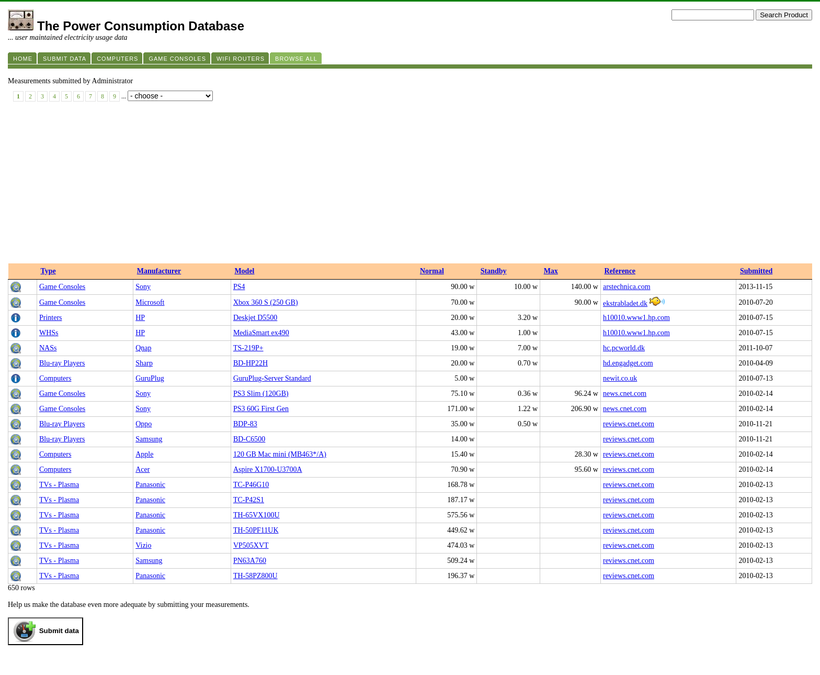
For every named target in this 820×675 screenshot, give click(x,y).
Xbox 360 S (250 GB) (265, 302)
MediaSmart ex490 (261, 333)
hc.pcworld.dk (624, 348)
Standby (494, 271)
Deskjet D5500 (255, 318)
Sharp (144, 363)
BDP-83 (245, 424)
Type (47, 271)
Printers (50, 318)
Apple (144, 454)
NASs (47, 348)
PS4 (239, 287)
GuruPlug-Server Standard (272, 378)
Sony (143, 287)
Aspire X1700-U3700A (267, 469)
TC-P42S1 (248, 500)
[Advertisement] (410, 185)
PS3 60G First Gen (261, 409)
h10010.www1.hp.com (636, 318)
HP (140, 318)
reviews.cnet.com (628, 424)
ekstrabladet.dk (625, 303)
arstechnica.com (627, 287)
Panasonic (150, 485)
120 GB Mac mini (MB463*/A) (279, 454)
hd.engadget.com (628, 363)
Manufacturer (159, 271)
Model (244, 271)
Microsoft (149, 302)
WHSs (49, 333)
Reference (619, 271)
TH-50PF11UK (256, 530)
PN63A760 (249, 561)
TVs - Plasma (59, 485)
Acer (142, 469)
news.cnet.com (624, 393)
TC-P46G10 (251, 485)
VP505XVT (251, 545)
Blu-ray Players (62, 363)
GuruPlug (149, 378)
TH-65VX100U (256, 515)
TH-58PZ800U (255, 576)
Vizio (143, 545)
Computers (55, 378)
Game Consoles (62, 287)
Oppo (143, 424)
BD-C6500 (249, 439)
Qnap (143, 348)
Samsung (148, 439)
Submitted (756, 271)
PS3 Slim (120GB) (261, 393)
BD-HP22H (250, 363)
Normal (432, 271)
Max (551, 271)
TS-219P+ (248, 348)
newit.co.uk (620, 378)
